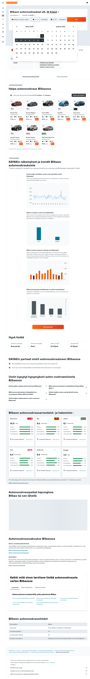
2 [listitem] (11, 116)
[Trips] (3, 37)
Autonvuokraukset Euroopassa (29, 650)
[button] (3, 3)
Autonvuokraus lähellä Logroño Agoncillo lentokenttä (47, 603)
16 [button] (42, 44)
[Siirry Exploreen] (3, 24)
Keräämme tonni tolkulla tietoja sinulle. (48, 671)
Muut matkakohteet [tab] (26, 587)
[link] (48, 327)
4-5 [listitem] (20, 116)
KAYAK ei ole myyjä (48, 668)
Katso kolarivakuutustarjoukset (18, 550)
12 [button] (25, 44)
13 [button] (29, 44)
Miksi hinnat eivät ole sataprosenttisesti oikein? (48, 674)
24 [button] (17, 53)
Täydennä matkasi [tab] (40, 587)
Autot (18, 650)
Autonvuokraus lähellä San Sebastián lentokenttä (46, 599)
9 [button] (42, 40)
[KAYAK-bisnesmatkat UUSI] (3, 32)
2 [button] (42, 36)
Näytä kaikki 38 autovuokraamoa (18, 483)
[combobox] (15, 15)
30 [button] (42, 53)
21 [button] (33, 49)
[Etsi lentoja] (3, 8)
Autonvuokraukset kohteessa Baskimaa (64, 650)
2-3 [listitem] (67, 116)
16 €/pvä (52, 11)
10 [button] (17, 44)
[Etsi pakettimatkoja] (3, 19)
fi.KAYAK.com (12, 650)
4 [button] (64, 36)
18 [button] (21, 49)
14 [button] (33, 44)
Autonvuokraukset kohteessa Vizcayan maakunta (42, 652)
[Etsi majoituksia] (3, 12)
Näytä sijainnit (29, 439)
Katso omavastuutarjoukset (17, 565)
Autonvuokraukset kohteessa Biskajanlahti (19, 652)
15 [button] (38, 44)
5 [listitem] (43, 116)
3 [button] (16, 40)
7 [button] (33, 40)
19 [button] (25, 49)
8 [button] (52, 40)
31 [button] (16, 57)
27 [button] (29, 53)
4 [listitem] (27, 116)
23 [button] (42, 49)
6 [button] (29, 40)
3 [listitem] (47, 116)
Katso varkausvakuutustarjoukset (19, 553)
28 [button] (33, 53)
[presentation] (58, 12)
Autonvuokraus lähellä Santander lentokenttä (69, 599)
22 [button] (38, 49)
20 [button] (29, 49)
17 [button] (16, 49)
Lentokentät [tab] (15, 587)
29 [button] (38, 53)
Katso (21, 119)
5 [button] (25, 40)
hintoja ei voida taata (50, 662)
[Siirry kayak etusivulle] (11, 3)
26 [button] (25, 53)
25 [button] (21, 53)
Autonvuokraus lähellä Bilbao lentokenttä (24, 598)
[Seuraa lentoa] (3, 28)
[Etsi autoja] (3, 15)
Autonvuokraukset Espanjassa (45, 650)
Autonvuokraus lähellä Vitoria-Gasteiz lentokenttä (23, 603)
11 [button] (21, 44)
